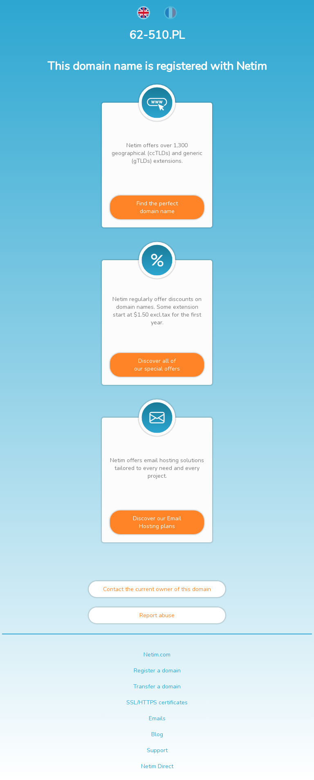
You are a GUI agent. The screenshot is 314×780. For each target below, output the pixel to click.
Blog (157, 734)
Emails (157, 718)
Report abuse (157, 615)
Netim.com (157, 655)
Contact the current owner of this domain (157, 589)
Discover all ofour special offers (157, 365)
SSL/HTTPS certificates (157, 702)
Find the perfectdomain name (157, 207)
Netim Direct (157, 766)
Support (157, 750)
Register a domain (157, 670)
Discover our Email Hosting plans (157, 522)
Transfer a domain (157, 686)
